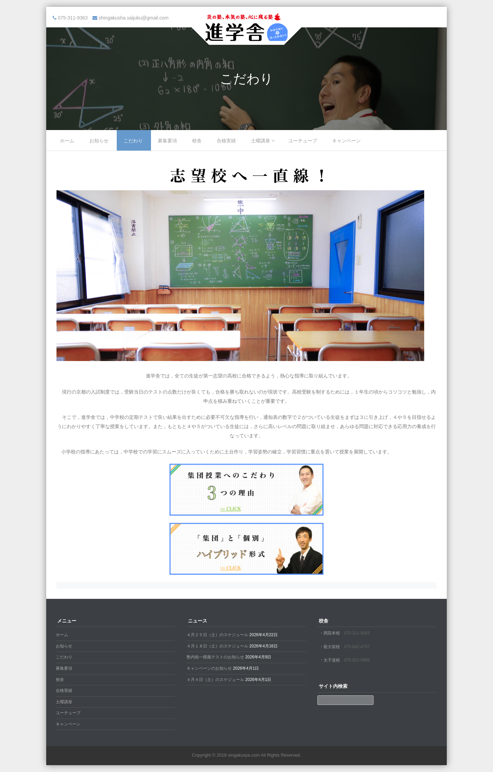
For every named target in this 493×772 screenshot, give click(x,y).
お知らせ (99, 140)
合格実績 (226, 140)
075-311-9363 (357, 633)
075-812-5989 (357, 660)
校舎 (197, 140)
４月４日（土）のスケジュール (215, 679)
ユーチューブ (302, 140)
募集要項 (167, 140)
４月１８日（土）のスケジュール (217, 646)
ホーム (67, 140)
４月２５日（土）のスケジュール (217, 634)
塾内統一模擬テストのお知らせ (215, 657)
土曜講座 (260, 140)
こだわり (133, 140)
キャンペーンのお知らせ (209, 668)
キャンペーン (346, 140)
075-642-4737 (357, 646)
